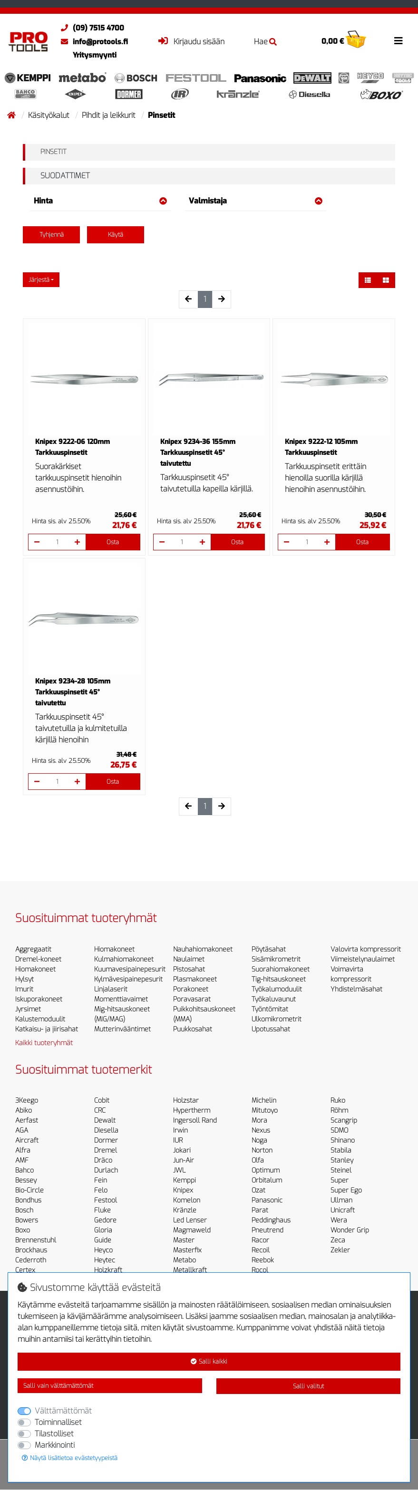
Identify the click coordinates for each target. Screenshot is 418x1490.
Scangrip (344, 1120)
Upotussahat (271, 1029)
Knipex (183, 1190)
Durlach (106, 1170)
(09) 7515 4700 (90, 28)
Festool (105, 1200)
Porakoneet (190, 989)
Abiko (23, 1110)
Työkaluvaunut (274, 999)
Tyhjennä (51, 235)
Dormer (106, 1140)
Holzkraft (108, 1270)
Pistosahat (189, 969)
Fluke (102, 1210)
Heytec (104, 1260)
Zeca (338, 1240)
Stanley (342, 1160)
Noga (259, 1140)
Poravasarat (192, 999)
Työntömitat (270, 1009)
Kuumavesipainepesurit (129, 969)
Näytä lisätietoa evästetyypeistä (69, 1458)
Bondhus (28, 1200)
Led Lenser (190, 1220)
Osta (113, 542)
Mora (259, 1120)
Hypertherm (191, 1110)
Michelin (264, 1100)
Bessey (26, 1180)
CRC (100, 1110)
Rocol (260, 1270)
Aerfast (26, 1120)
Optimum (266, 1170)
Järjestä (39, 280)
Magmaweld (192, 1230)
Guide (102, 1240)
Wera (339, 1220)
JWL (179, 1170)
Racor (260, 1240)
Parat (260, 1210)
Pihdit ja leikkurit (109, 115)
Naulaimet (188, 959)
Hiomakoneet (35, 969)
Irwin (180, 1130)
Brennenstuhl (35, 1240)
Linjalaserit (110, 989)
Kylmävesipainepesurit (128, 979)
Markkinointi (55, 1445)
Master (183, 1240)
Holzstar (186, 1100)
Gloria (103, 1230)
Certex (25, 1270)
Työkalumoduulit (277, 989)
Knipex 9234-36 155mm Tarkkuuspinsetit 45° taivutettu (197, 452)
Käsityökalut (49, 115)
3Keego (26, 1100)
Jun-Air (183, 1160)
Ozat (258, 1190)
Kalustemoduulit (40, 1019)
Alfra (22, 1150)
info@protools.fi (92, 42)
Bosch (24, 1210)
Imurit (24, 989)
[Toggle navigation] (398, 41)
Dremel (105, 1150)
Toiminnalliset (58, 1422)
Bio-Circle (29, 1190)
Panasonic (267, 1200)
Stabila (341, 1150)
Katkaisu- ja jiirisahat (46, 1029)
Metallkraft (190, 1270)
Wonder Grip (350, 1230)
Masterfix (187, 1250)
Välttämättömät (63, 1411)
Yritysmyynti (95, 55)
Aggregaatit (33, 949)
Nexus (261, 1130)
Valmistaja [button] (255, 201)
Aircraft (27, 1140)
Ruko (338, 1100)
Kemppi (184, 1180)
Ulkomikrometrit (276, 1019)
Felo (100, 1190)
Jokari (182, 1150)
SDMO (339, 1130)
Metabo (184, 1260)
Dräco (103, 1160)
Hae (265, 42)
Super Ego (346, 1190)
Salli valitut (308, 1386)
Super (340, 1180)
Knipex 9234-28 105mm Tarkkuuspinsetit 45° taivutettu (72, 692)
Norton (262, 1150)
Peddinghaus (271, 1220)
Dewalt (105, 1120)
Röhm (339, 1110)
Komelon (186, 1200)
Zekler (340, 1250)
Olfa (258, 1160)
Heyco (103, 1250)
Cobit (101, 1100)
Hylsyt (24, 979)
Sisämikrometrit (276, 959)
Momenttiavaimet (121, 999)
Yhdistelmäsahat (356, 989)
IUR (178, 1140)
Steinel (341, 1170)
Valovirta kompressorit (366, 949)
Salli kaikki (209, 1361)
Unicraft (343, 1210)
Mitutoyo (265, 1110)
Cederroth (30, 1260)
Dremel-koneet (38, 959)
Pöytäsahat (269, 949)
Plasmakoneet (195, 979)
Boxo (22, 1230)
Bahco (24, 1170)
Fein (100, 1180)
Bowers (26, 1220)
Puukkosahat (192, 1029)
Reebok (263, 1260)
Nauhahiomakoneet (203, 949)
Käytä (115, 235)
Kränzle (184, 1210)
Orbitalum (267, 1180)
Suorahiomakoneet (281, 969)
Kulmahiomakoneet (124, 959)
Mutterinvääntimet (122, 1029)
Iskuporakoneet (38, 999)
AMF (22, 1160)
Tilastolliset (54, 1434)
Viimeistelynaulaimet (363, 959)
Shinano (343, 1140)
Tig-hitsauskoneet (279, 979)
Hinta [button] (100, 201)
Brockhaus (31, 1250)
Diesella (106, 1130)
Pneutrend (267, 1230)
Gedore (105, 1220)
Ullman (341, 1200)
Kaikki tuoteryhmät (44, 1043)
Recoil (261, 1250)
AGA (21, 1130)
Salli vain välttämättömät (58, 1386)
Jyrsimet (28, 1009)
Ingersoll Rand (195, 1120)
